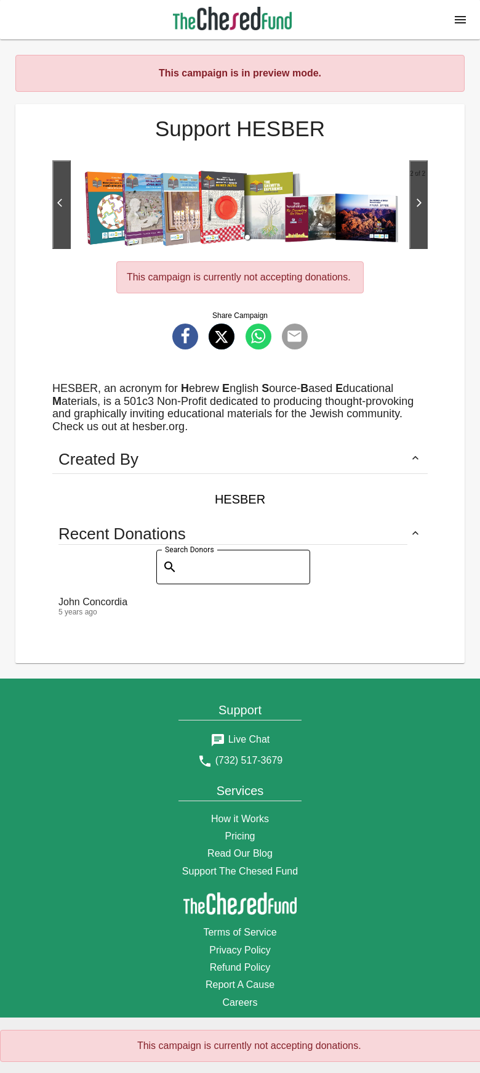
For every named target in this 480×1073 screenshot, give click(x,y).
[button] (460, 19)
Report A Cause (240, 984)
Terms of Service (239, 932)
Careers (240, 1002)
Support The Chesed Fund (240, 871)
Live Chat (249, 739)
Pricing (240, 836)
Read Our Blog (240, 853)
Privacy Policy (240, 950)
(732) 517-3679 (248, 760)
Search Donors (189, 549)
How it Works (240, 819)
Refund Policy (240, 967)
